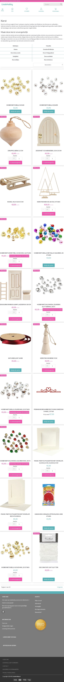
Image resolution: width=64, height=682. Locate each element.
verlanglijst (26, 10)
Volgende (60, 587)
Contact (5, 666)
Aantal (15, 155)
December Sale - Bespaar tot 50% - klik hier (10, 1)
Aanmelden (41, 10)
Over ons (4, 623)
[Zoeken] (61, 4)
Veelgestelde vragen (7, 626)
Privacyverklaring (9, 672)
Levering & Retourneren (8, 628)
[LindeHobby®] (7, 4)
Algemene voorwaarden (10, 669)
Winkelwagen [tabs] (55, 10)
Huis (12, 10)
